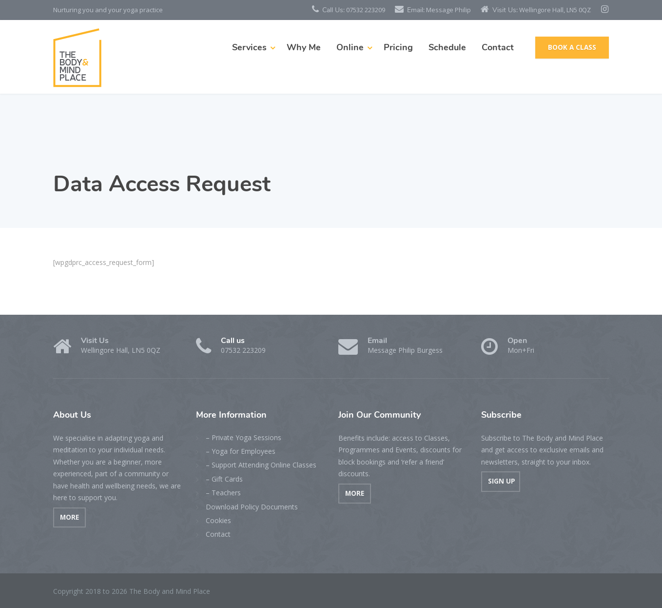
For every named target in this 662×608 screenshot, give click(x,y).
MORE (69, 517)
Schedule (447, 47)
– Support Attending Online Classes (261, 464)
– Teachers (223, 492)
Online (350, 47)
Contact (498, 47)
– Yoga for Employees (240, 451)
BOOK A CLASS (572, 47)
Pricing (398, 47)
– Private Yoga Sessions (243, 437)
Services (249, 47)
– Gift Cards (224, 479)
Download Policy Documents (252, 506)
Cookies (218, 520)
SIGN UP (500, 481)
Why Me (304, 47)
